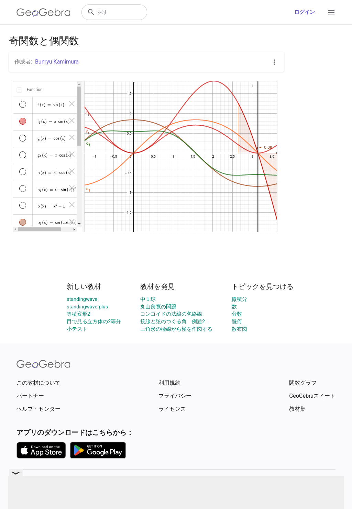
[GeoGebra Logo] (43, 12)
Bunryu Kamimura (57, 61)
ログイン (304, 12)
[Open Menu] (331, 12)
